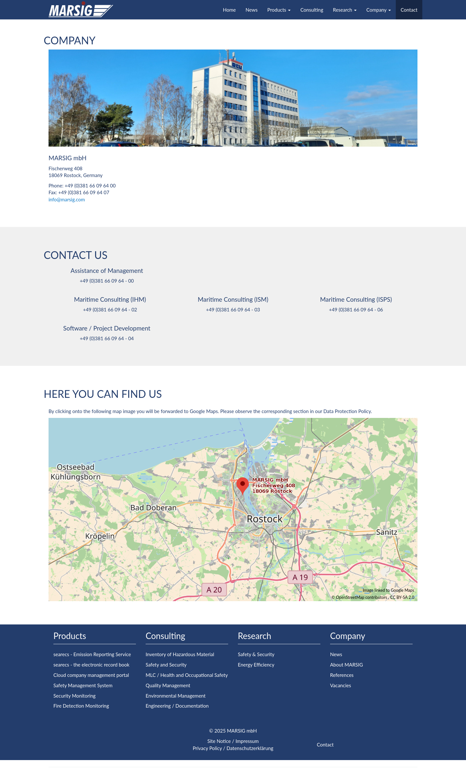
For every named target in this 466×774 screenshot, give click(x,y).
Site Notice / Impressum (233, 741)
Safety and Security (166, 664)
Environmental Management (175, 696)
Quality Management (168, 685)
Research (345, 10)
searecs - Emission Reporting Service (92, 654)
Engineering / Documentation (177, 706)
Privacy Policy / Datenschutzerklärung (233, 748)
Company (378, 10)
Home (229, 10)
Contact (409, 10)
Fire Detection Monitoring (81, 706)
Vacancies (340, 685)
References (342, 675)
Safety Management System (83, 685)
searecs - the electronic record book (91, 664)
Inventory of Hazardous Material (180, 654)
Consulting (311, 10)
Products (279, 10)
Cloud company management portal (91, 675)
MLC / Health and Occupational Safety (187, 675)
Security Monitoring (74, 696)
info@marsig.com (67, 199)
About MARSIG (346, 664)
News (252, 10)
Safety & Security (256, 654)
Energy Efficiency (256, 664)
